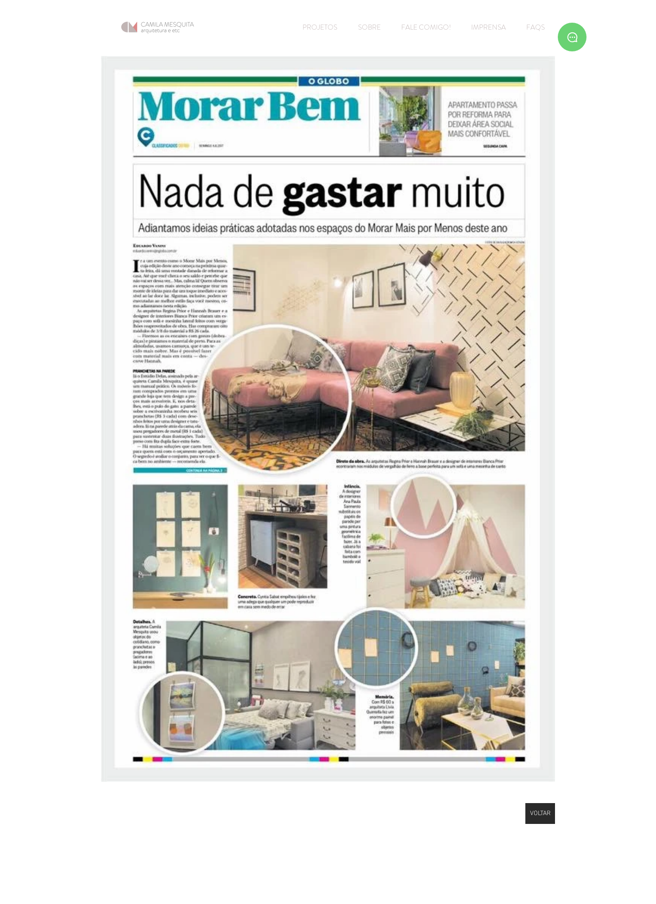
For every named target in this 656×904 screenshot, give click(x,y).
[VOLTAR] (540, 813)
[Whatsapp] (572, 37)
